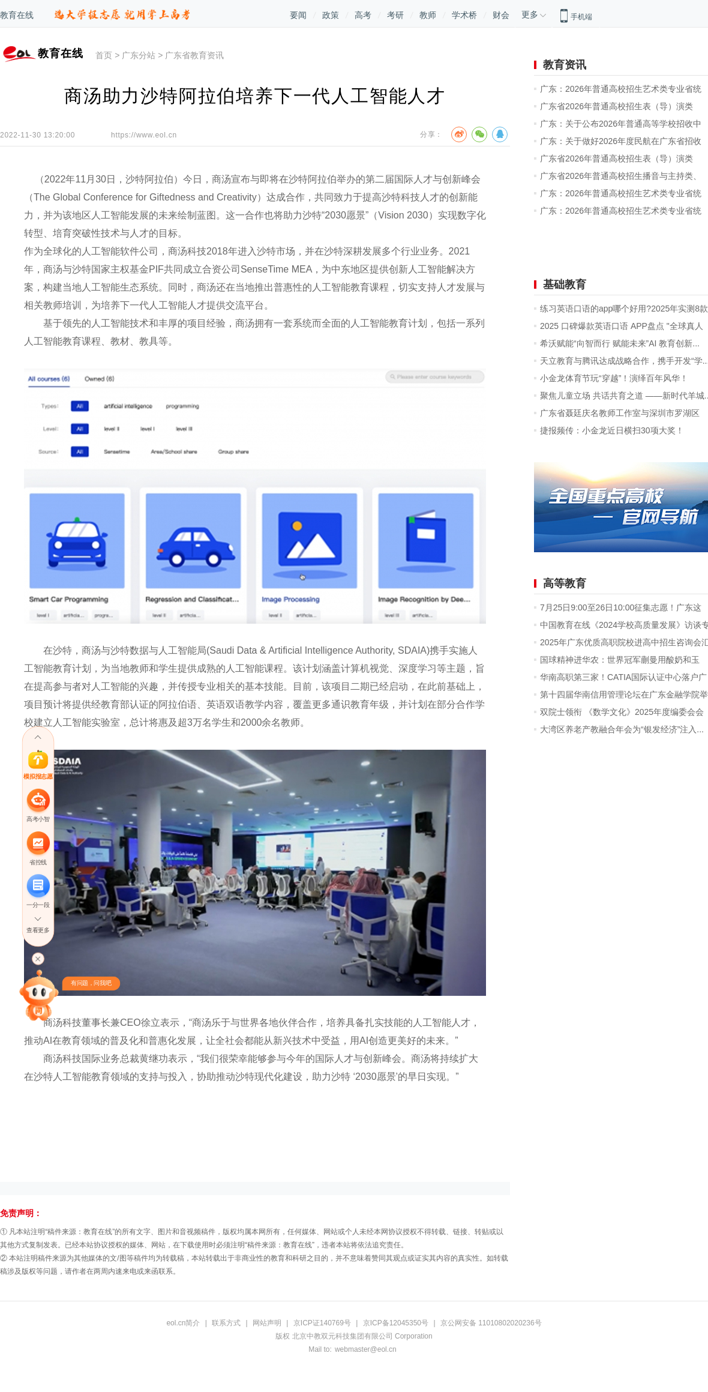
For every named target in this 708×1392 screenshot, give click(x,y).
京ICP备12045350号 (395, 1323)
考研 (395, 15)
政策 (330, 15)
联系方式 (226, 1323)
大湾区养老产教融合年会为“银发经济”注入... (622, 729)
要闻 (298, 15)
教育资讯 (564, 65)
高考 (363, 15)
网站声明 (267, 1323)
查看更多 (37, 930)
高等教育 (564, 583)
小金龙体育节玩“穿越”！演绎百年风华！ (614, 378)
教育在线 (17, 15)
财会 (501, 15)
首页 (103, 55)
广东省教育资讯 (194, 55)
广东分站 (138, 55)
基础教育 (564, 285)
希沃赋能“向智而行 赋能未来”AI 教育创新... (620, 343)
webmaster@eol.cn (366, 1349)
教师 (427, 15)
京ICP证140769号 (322, 1323)
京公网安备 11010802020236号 (491, 1323)
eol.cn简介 (183, 1323)
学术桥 (464, 15)
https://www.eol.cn (144, 135)
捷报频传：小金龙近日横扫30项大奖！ (612, 430)
